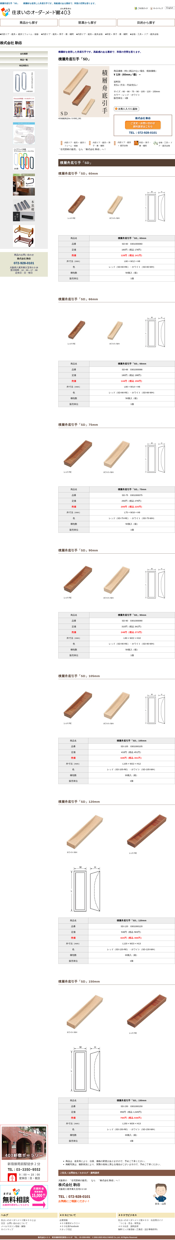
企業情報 (64, 1220)
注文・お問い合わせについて (14, 1223)
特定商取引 (24, 66)
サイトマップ (7, 1229)
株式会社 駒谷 (11, 43)
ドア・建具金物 (151, 34)
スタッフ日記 (66, 1229)
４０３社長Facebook (69, 1226)
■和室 (108, 34)
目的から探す (146, 22)
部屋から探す (87, 22)
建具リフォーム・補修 (28, 34)
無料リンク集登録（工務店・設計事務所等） (138, 1229)
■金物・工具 (135, 34)
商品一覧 (24, 60)
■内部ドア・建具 (7, 34)
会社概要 (24, 54)
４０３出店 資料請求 (128, 1226)
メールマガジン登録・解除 (13, 1226)
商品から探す (29, 22)
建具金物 (98, 34)
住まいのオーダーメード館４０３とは (18, 1220)
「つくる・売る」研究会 (129, 1223)
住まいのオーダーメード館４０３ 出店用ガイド (140, 1220)
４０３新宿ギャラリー (70, 1223)
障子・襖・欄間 (66, 34)
